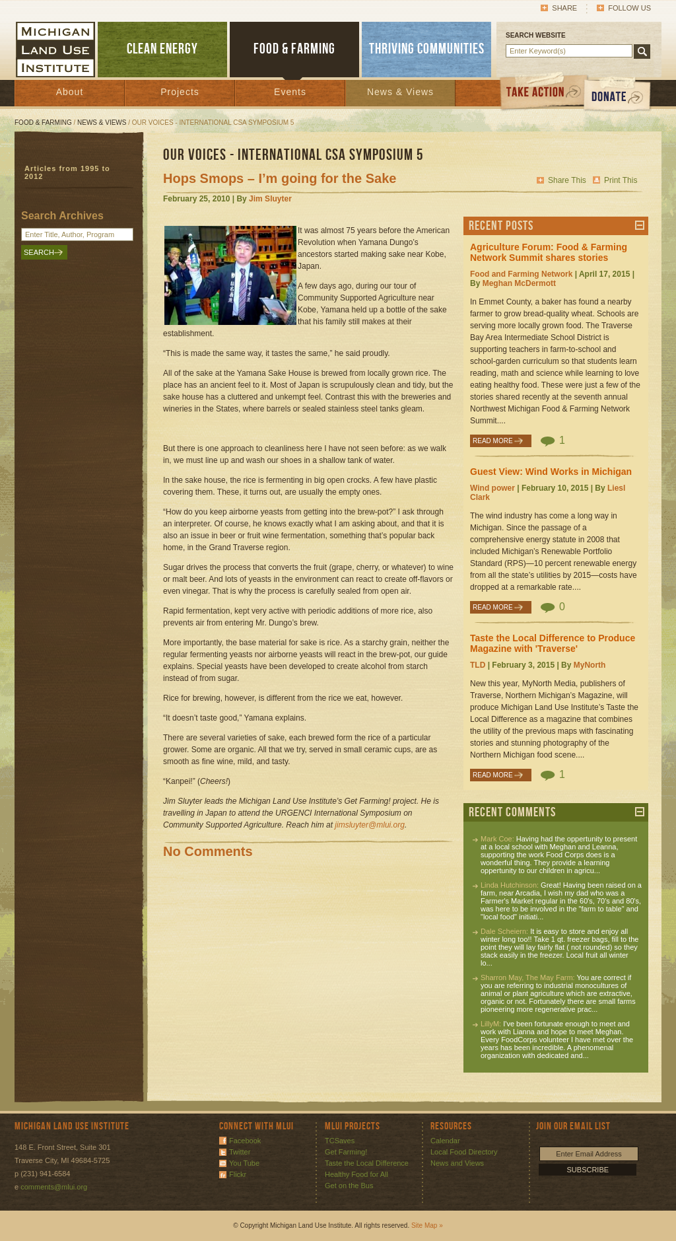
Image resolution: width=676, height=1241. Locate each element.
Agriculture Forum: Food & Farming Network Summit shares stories (548, 252)
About (70, 92)
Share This (567, 180)
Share (564, 8)
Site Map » (427, 1225)
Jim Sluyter (270, 198)
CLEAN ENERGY (162, 49)
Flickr (237, 1174)
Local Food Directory (464, 1152)
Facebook (245, 1141)
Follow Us (629, 8)
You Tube (244, 1163)
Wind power (492, 488)
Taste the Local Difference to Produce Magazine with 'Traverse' (552, 643)
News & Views (400, 92)
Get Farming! (346, 1152)
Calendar (445, 1141)
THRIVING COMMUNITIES (427, 49)
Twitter (239, 1152)
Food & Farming (43, 122)
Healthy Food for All (356, 1174)
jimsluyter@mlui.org (370, 825)
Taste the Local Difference (367, 1163)
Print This (620, 180)
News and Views (457, 1163)
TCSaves (340, 1141)
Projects (179, 92)
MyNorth (590, 665)
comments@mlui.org (53, 1187)
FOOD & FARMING (294, 49)
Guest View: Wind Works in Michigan (551, 471)
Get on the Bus (349, 1185)
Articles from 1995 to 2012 (67, 172)
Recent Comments (512, 812)
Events (290, 92)
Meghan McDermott (519, 283)
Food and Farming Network (521, 274)
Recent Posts (501, 226)
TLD (477, 665)
